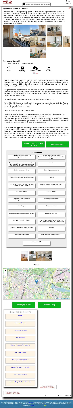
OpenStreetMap (65, 298)
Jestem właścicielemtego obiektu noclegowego (47, 386)
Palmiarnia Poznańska (20, 330)
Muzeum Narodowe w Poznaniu (20, 367)
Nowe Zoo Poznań (20, 323)
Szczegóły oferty (23, 305)
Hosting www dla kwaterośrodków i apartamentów (12, 392)
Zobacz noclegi (49, 305)
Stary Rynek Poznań (20, 352)
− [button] (6, 274)
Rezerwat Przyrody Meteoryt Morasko (20, 382)
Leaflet (57, 298)
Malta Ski (20, 315)
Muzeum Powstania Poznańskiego (20, 345)
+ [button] (6, 270)
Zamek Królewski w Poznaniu (20, 360)
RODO (32, 405)
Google (31, 402)
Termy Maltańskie (20, 337)
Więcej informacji (57, 144)
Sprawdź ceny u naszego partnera (33, 144)
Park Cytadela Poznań (20, 374)
